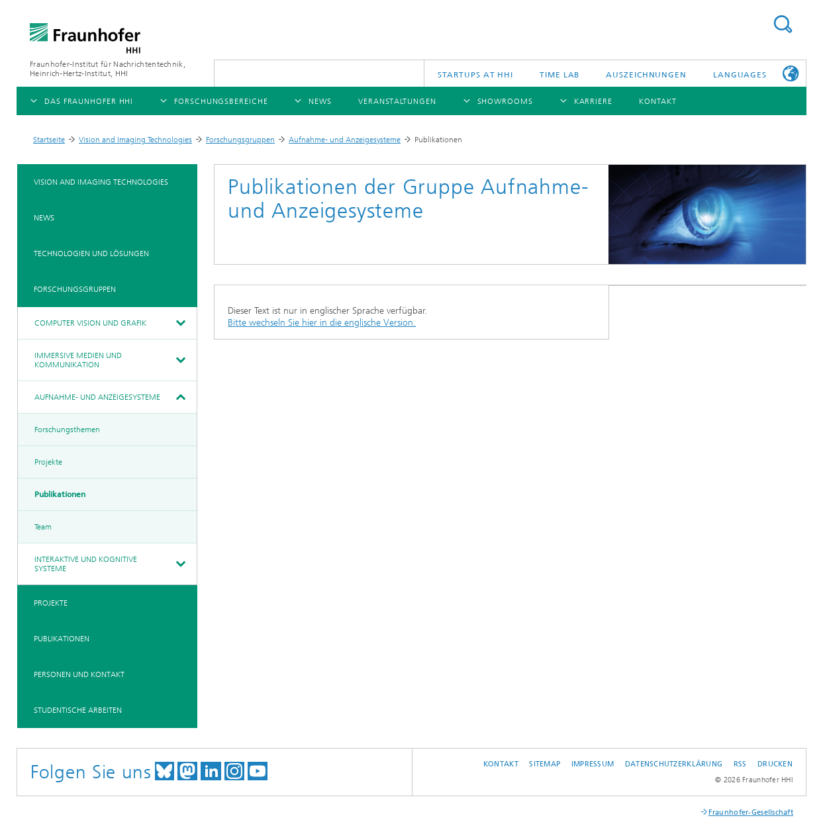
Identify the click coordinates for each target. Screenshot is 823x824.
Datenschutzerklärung (674, 764)
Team (43, 526)
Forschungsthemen (67, 429)
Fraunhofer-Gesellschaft (750, 812)
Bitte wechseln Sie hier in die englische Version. (322, 322)
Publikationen (59, 494)
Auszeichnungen (646, 74)
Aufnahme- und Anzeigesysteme (345, 139)
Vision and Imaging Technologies (135, 139)
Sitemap (544, 764)
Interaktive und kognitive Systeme (85, 564)
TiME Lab (559, 74)
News (44, 217)
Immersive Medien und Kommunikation (78, 360)
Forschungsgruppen (240, 139)
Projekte (48, 462)
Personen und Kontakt (79, 674)
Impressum (592, 764)
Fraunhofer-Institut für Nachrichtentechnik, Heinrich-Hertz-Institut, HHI (107, 69)
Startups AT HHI (476, 74)
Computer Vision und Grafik (90, 323)
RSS (740, 764)
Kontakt (500, 764)
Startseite (49, 139)
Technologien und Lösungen (91, 253)
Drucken (775, 764)
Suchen (782, 24)
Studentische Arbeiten (78, 710)
